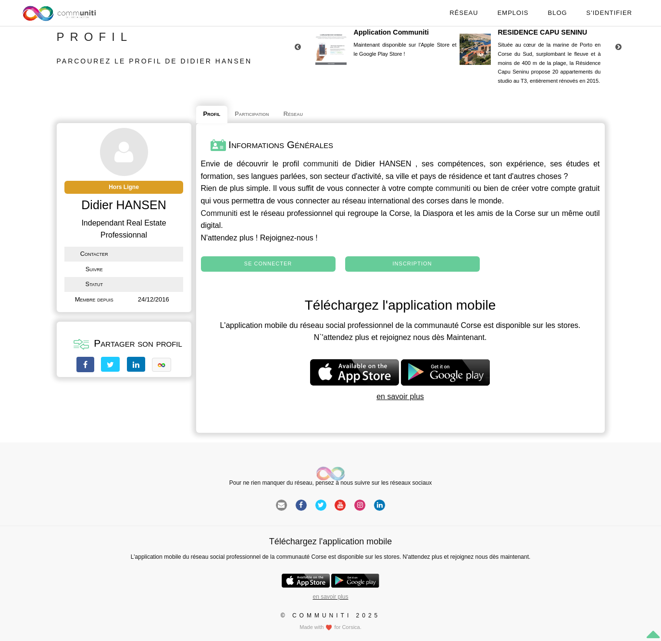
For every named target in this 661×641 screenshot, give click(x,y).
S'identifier (609, 12)
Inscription (412, 263)
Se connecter (268, 263)
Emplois (513, 12)
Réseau (463, 12)
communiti (320, 164)
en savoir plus (400, 396)
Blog (557, 12)
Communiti (219, 213)
